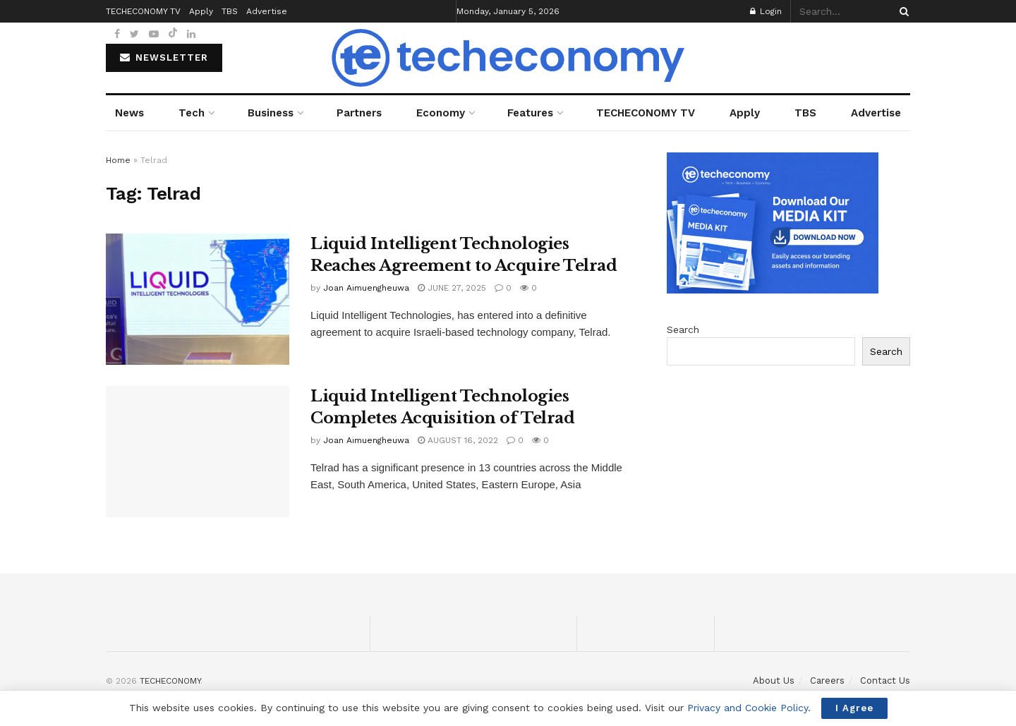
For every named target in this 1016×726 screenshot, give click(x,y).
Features (530, 113)
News (129, 113)
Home (118, 160)
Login (766, 11)
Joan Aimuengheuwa (366, 288)
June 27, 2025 (452, 288)
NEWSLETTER (164, 57)
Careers (827, 680)
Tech (192, 113)
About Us (773, 680)
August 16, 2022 (458, 440)
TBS (805, 113)
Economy (440, 113)
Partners (359, 113)
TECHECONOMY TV (645, 113)
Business (271, 113)
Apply (745, 113)
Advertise (876, 113)
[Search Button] (902, 11)
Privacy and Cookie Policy (747, 707)
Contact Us (885, 680)
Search (683, 329)
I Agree (854, 708)
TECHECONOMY (170, 681)
